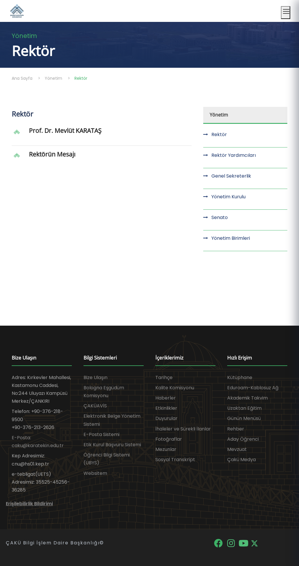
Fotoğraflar (168, 439)
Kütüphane (239, 377)
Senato (219, 217)
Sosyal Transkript (175, 459)
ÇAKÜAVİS (95, 405)
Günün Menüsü (244, 418)
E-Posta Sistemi (101, 434)
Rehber (235, 429)
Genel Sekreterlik (231, 176)
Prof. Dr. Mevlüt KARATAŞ (65, 130)
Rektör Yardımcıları (233, 155)
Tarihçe (164, 377)
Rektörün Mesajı (52, 154)
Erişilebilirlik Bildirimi (29, 503)
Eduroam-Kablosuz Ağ (253, 387)
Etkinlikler (166, 408)
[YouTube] (244, 543)
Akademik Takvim (247, 398)
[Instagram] (231, 543)
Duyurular (166, 418)
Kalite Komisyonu (174, 387)
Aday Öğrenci (243, 439)
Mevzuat (237, 449)
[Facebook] (219, 543)
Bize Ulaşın (95, 377)
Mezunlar (165, 449)
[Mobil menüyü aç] (285, 12)
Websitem (95, 473)
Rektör (219, 134)
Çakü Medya (241, 459)
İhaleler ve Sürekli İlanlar (183, 429)
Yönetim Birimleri (230, 238)
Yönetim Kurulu (228, 196)
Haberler (165, 398)
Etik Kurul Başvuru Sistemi (112, 444)
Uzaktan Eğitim (244, 408)
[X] (254, 543)
